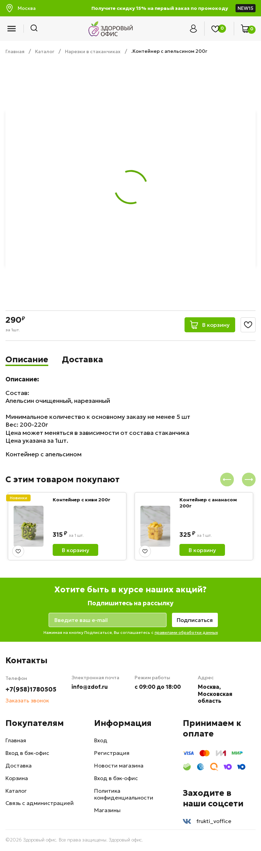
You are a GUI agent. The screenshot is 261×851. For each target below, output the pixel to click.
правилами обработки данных (186, 632)
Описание (27, 359)
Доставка (82, 359)
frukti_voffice (207, 821)
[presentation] (227, 479)
